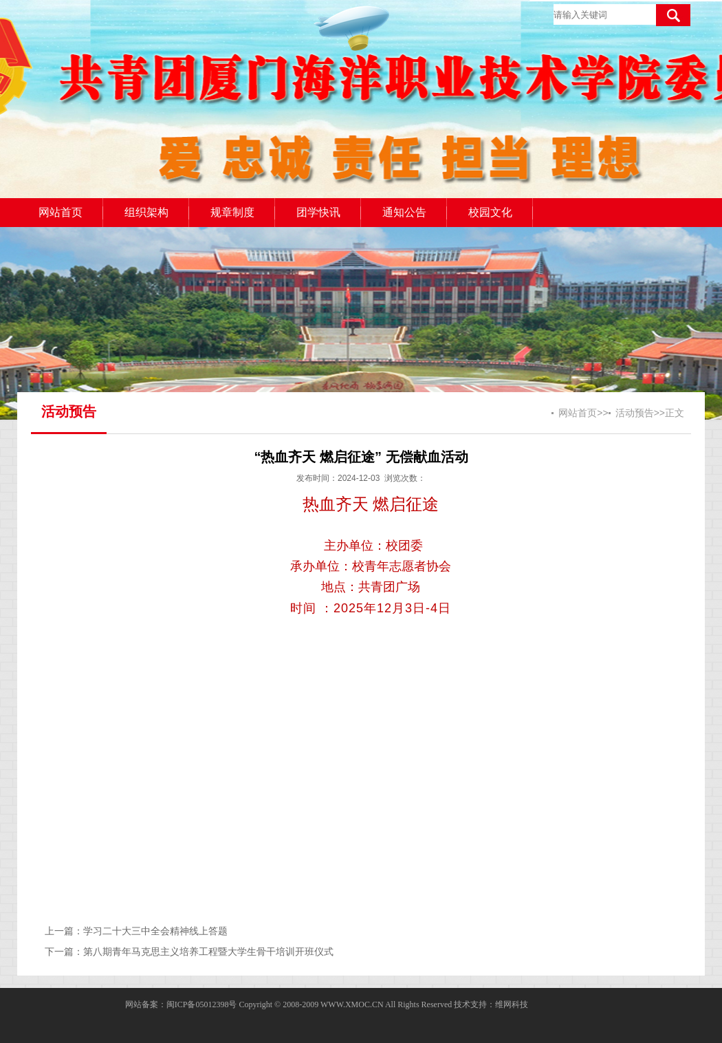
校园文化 (490, 212)
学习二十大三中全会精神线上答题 (155, 930)
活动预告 (634, 412)
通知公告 (404, 212)
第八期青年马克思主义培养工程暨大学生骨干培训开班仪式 (208, 951)
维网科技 (511, 1004)
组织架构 (146, 212)
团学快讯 (318, 212)
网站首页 (61, 212)
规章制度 (232, 212)
